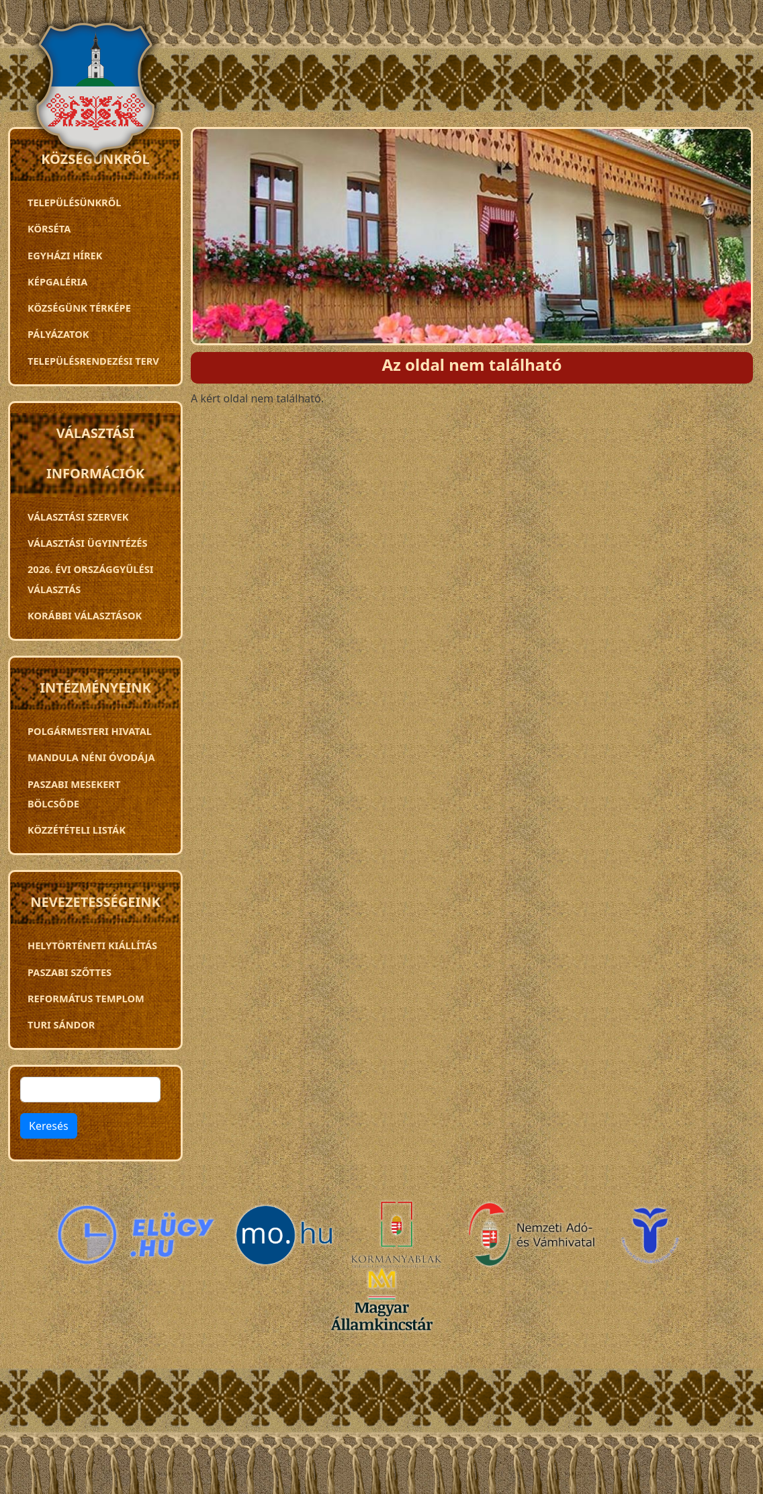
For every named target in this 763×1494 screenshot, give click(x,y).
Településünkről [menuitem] (74, 202)
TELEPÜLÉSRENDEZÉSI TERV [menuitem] (93, 360)
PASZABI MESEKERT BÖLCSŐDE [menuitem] (74, 793)
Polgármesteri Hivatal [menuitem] (90, 731)
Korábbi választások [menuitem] (85, 615)
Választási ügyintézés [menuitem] (87, 543)
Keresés (49, 1125)
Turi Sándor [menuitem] (61, 1024)
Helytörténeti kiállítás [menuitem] (92, 945)
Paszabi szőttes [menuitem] (69, 972)
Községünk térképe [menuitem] (79, 307)
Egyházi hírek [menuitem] (65, 255)
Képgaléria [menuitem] (57, 281)
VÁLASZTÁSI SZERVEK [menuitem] (78, 516)
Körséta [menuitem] (49, 228)
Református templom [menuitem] (86, 998)
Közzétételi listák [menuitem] (77, 829)
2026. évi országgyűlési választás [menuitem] (90, 578)
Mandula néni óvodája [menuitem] (91, 757)
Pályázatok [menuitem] (58, 334)
